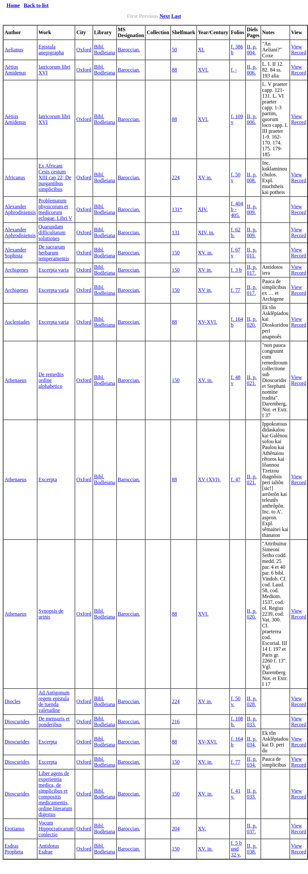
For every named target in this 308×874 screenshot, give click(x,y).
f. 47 (235, 479)
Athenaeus (16, 380)
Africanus (15, 177)
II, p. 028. (252, 701)
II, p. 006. (252, 69)
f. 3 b (236, 270)
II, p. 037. (252, 828)
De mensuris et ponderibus (54, 721)
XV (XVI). (209, 479)
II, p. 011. (252, 252)
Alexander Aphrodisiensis (20, 209)
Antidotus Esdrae (48, 848)
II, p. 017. (252, 270)
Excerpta (47, 479)
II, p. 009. (252, 209)
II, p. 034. (252, 741)
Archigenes (16, 270)
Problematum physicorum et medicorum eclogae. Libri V (55, 209)
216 (176, 721)
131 (176, 232)
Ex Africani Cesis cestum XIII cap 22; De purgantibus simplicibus (54, 177)
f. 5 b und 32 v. (236, 848)
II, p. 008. (252, 177)
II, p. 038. (252, 848)
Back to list (36, 5)
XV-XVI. (207, 322)
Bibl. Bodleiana (104, 49)
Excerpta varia (53, 270)
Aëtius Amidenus (15, 69)
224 (176, 177)
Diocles (13, 701)
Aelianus (14, 49)
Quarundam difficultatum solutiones (51, 232)
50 (174, 49)
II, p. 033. (252, 721)
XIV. (203, 209)
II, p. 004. (252, 49)
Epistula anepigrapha (51, 49)
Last (176, 16)
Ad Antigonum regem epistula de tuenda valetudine (54, 701)
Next (165, 16)
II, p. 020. (252, 322)
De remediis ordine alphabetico (51, 380)
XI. (201, 49)
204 (176, 828)
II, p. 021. (252, 380)
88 (174, 70)
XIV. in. (206, 232)
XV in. (205, 177)
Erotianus (14, 828)
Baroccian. (129, 49)
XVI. (203, 70)
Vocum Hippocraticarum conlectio (56, 828)
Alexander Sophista (15, 252)
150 (176, 252)
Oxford (83, 49)
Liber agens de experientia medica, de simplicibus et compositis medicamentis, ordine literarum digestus (55, 794)
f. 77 (235, 290)
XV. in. (205, 252)
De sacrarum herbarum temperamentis (53, 252)
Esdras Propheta (14, 848)
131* (177, 209)
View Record (298, 49)
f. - (234, 70)
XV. (202, 828)
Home (13, 5)
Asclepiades (17, 322)
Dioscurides (17, 721)
